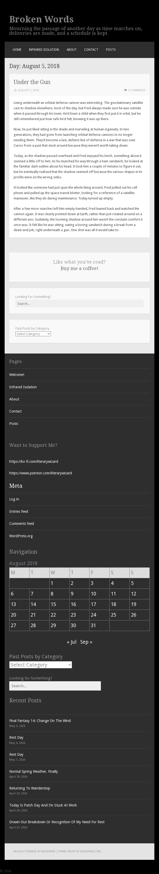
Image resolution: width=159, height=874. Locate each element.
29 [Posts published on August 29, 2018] (53, 625)
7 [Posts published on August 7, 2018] (32, 594)
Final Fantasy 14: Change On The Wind (40, 721)
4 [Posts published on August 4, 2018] (112, 583)
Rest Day (16, 737)
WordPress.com (90, 851)
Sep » (86, 642)
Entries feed (18, 511)
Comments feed (21, 524)
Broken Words (41, 19)
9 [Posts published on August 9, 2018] (72, 594)
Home (17, 50)
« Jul (71, 642)
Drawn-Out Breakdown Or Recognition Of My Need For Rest (56, 822)
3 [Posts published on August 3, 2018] (92, 583)
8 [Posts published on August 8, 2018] (52, 594)
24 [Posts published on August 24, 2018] (93, 615)
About (72, 50)
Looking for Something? (30, 678)
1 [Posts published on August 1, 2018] (52, 583)
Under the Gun (32, 82)
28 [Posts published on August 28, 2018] (33, 625)
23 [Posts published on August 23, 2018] (73, 615)
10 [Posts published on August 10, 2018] (93, 594)
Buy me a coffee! (79, 268)
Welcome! (16, 375)
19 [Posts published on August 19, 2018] (133, 604)
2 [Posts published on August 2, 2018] (72, 583)
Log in (14, 499)
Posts (111, 50)
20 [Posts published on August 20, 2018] (13, 615)
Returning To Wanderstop (29, 788)
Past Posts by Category (32, 328)
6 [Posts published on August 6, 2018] (12, 594)
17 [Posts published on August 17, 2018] (93, 604)
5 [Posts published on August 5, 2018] (132, 583)
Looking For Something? (33, 297)
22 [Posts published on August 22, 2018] (53, 615)
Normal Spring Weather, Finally (33, 771)
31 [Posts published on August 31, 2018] (93, 625)
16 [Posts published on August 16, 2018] (73, 604)
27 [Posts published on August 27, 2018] (13, 625)
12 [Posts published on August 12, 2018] (133, 594)
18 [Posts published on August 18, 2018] (113, 604)
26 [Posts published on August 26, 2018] (133, 615)
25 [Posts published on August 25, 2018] (113, 615)
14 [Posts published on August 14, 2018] (33, 604)
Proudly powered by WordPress (34, 851)
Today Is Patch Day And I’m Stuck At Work (43, 805)
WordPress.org (21, 536)
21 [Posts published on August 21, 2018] (33, 615)
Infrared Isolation (44, 50)
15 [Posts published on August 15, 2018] (53, 604)
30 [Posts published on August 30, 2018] (73, 625)
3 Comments (136, 90)
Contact (91, 50)
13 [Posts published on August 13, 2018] (13, 604)
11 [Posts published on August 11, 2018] (113, 594)
